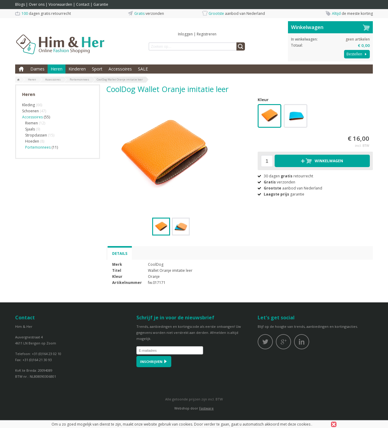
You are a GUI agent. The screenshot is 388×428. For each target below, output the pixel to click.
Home (21, 69)
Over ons (37, 4)
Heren (56, 69)
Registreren (206, 34)
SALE (143, 69)
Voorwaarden (60, 4)
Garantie (100, 4)
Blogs (20, 4)
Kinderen (77, 69)
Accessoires (120, 69)
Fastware (206, 408)
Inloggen (185, 34)
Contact (82, 4)
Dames (37, 69)
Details (119, 253)
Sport (97, 69)
